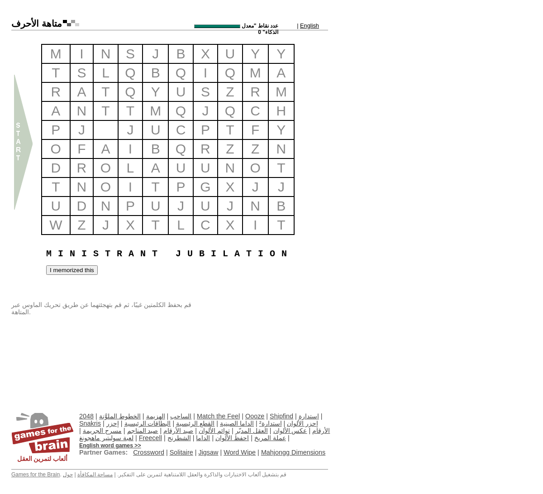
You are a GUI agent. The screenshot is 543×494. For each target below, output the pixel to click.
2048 (86, 416)
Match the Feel (218, 416)
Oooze (254, 416)
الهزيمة (155, 416)
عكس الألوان (290, 430)
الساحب (180, 416)
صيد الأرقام (178, 430)
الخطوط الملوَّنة (120, 416)
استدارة (309, 416)
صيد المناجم (142, 430)
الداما (203, 437)
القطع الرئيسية (195, 423)
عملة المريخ (270, 437)
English (309, 25)
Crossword (148, 452)
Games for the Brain (35, 474)
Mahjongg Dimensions (293, 452)
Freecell (150, 437)
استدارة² (270, 423)
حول (68, 474)
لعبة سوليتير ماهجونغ (106, 437)
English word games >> (110, 445)
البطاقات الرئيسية (147, 423)
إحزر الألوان (302, 423)
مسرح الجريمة (102, 430)
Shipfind (281, 416)
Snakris (90, 423)
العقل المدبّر (251, 430)
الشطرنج (179, 437)
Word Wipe (240, 452)
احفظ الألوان (232, 437)
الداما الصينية (237, 423)
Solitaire (181, 452)
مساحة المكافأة (95, 474)
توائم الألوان (214, 430)
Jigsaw (208, 452)
